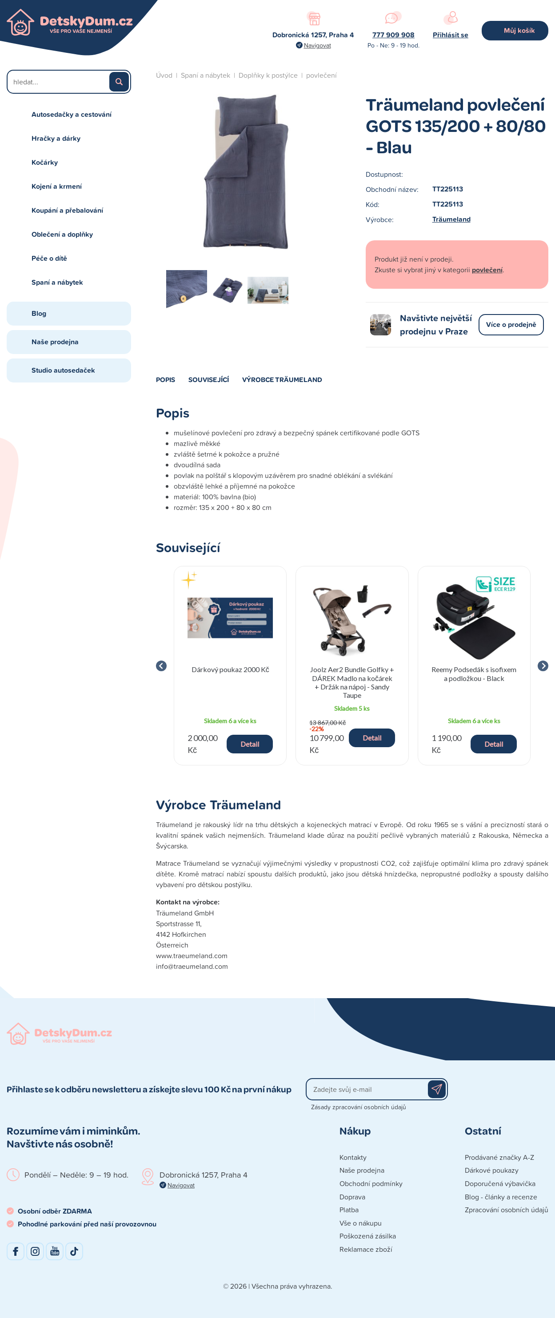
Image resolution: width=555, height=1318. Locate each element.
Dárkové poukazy (492, 1170)
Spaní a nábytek (57, 282)
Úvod (164, 75)
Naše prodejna (55, 342)
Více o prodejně (511, 324)
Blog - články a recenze (501, 1197)
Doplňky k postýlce (268, 75)
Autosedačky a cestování (72, 114)
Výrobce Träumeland (282, 379)
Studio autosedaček (63, 370)
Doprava (352, 1197)
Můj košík (519, 30)
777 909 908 (393, 35)
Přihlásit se (450, 35)
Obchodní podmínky (371, 1183)
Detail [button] (249, 744)
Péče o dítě (49, 258)
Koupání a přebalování (67, 210)
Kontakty (353, 1157)
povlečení (321, 75)
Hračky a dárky (56, 138)
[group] (230, 665)
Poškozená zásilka (367, 1236)
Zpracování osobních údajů (506, 1209)
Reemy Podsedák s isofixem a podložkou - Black (473, 673)
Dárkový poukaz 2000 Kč (230, 669)
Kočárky (45, 162)
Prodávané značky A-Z (499, 1157)
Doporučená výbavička (500, 1183)
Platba (349, 1209)
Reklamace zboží (365, 1249)
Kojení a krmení (57, 186)
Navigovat (317, 45)
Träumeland (451, 219)
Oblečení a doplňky (62, 234)
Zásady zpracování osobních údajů (358, 1107)
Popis (165, 379)
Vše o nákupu (360, 1223)
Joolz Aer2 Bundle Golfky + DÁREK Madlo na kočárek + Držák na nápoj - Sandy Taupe (352, 682)
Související (208, 379)
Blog (39, 313)
